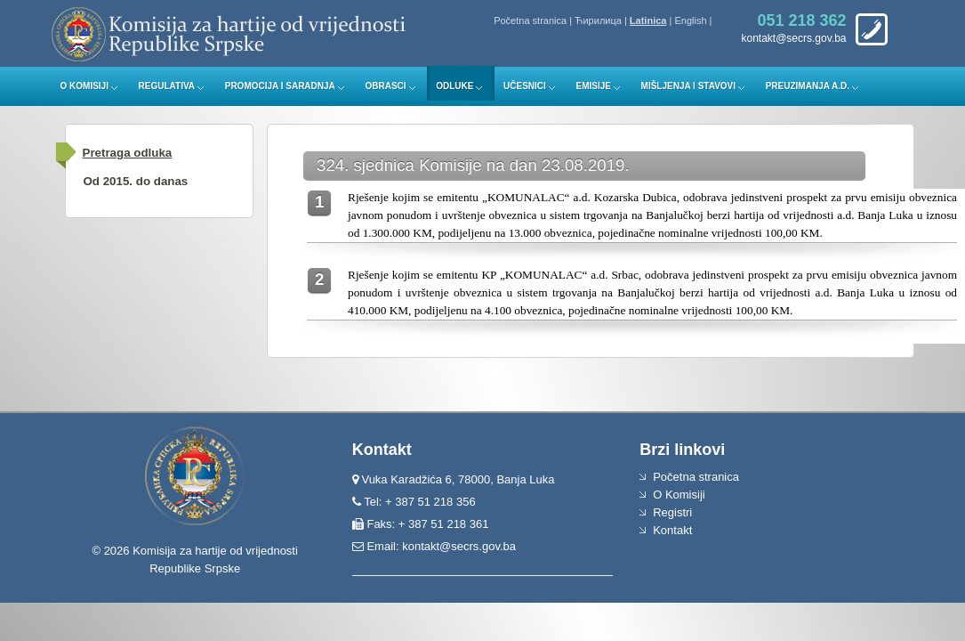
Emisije (592, 86)
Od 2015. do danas (136, 181)
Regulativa (167, 86)
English (690, 20)
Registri (672, 512)
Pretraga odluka (128, 152)
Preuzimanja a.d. (807, 86)
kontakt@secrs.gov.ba (459, 546)
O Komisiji (84, 86)
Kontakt (672, 530)
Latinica (648, 20)
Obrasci (385, 86)
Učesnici (524, 86)
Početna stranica (530, 20)
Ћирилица (598, 20)
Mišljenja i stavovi (688, 86)
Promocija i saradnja (280, 86)
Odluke (454, 86)
